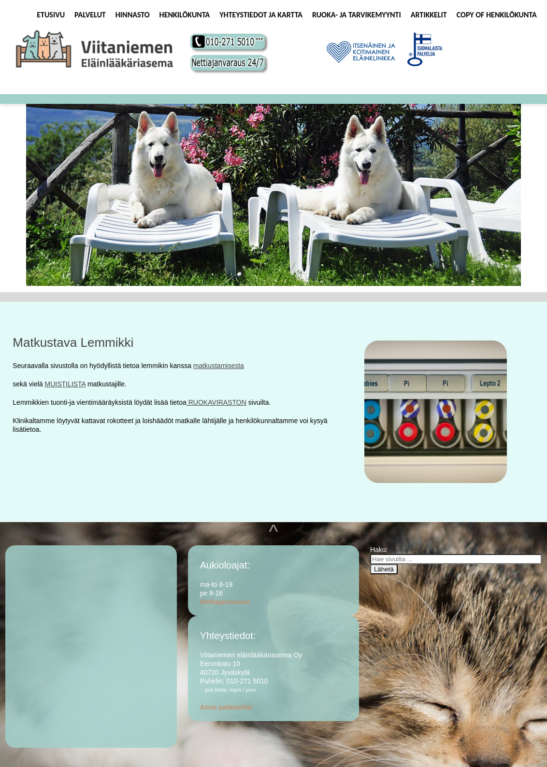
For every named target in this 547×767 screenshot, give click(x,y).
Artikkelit (429, 14)
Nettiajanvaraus (225, 602)
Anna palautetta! (226, 707)
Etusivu (51, 14)
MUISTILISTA (65, 384)
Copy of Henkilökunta (497, 14)
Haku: (379, 550)
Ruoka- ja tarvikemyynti (356, 14)
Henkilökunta (184, 14)
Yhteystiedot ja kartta (260, 14)
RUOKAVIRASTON (216, 402)
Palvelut (90, 14)
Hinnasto (132, 14)
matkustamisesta (218, 365)
